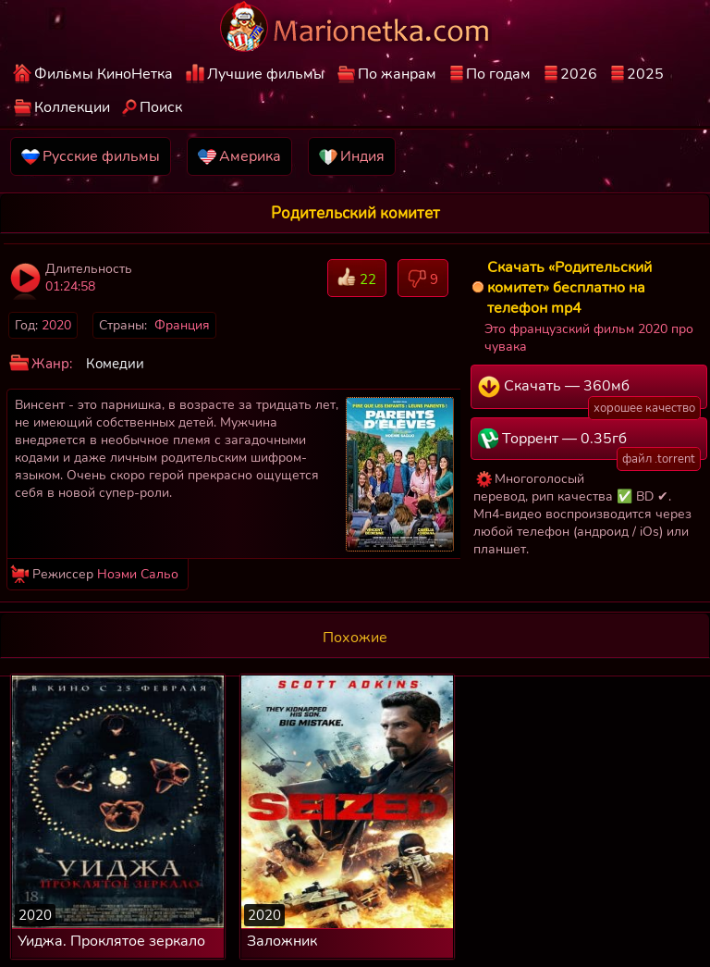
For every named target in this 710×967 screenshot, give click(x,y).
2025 (645, 74)
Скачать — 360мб (589, 392)
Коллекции (72, 107)
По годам (498, 74)
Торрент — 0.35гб (589, 444)
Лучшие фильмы (265, 74)
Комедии (115, 363)
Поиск (161, 107)
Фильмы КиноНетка (103, 74)
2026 (578, 74)
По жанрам (397, 74)
